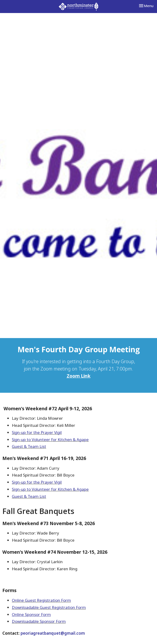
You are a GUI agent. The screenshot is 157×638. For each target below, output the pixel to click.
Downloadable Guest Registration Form (49, 607)
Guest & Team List (29, 446)
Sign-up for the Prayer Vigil (37, 432)
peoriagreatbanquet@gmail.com (53, 633)
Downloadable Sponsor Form (39, 621)
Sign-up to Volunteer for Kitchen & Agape (50, 439)
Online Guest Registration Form (41, 600)
